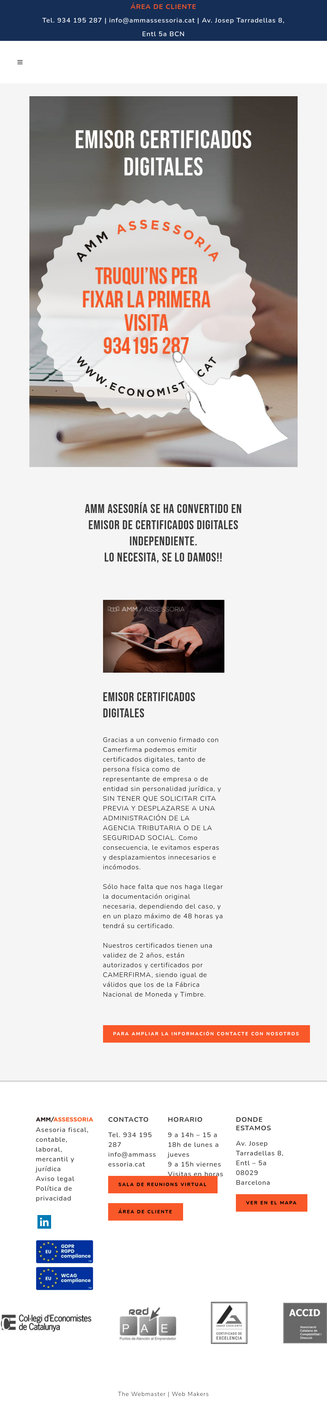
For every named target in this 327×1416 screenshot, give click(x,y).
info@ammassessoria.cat (132, 1159)
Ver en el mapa (271, 1203)
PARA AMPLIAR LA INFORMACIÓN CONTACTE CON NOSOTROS (206, 1034)
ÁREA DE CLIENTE (164, 6)
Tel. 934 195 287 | (75, 20)
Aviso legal (55, 1179)
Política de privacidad (54, 1193)
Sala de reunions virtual (162, 1184)
